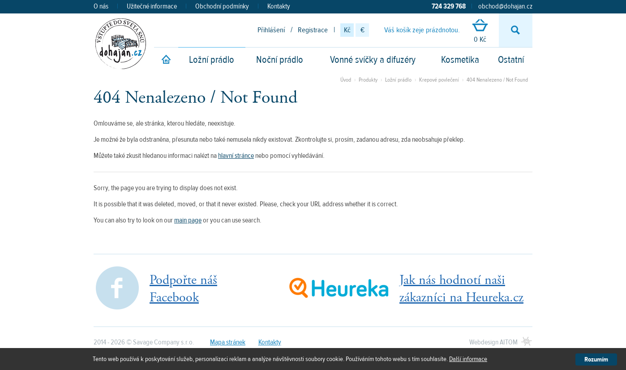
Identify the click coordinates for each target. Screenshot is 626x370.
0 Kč (480, 31)
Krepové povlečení (439, 79)
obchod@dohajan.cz (505, 6)
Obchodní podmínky (222, 6)
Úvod (345, 79)
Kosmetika (460, 59)
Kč (347, 30)
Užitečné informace (152, 6)
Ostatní (511, 59)
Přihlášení (271, 30)
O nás (101, 6)
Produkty (368, 79)
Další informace (468, 359)
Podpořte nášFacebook (183, 288)
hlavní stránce (236, 155)
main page (188, 220)
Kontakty (278, 6)
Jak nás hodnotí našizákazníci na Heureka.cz (461, 288)
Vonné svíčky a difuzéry (373, 59)
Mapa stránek (227, 342)
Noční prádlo (279, 59)
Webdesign (493, 342)
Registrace (313, 30)
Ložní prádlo (211, 59)
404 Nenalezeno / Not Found (497, 79)
